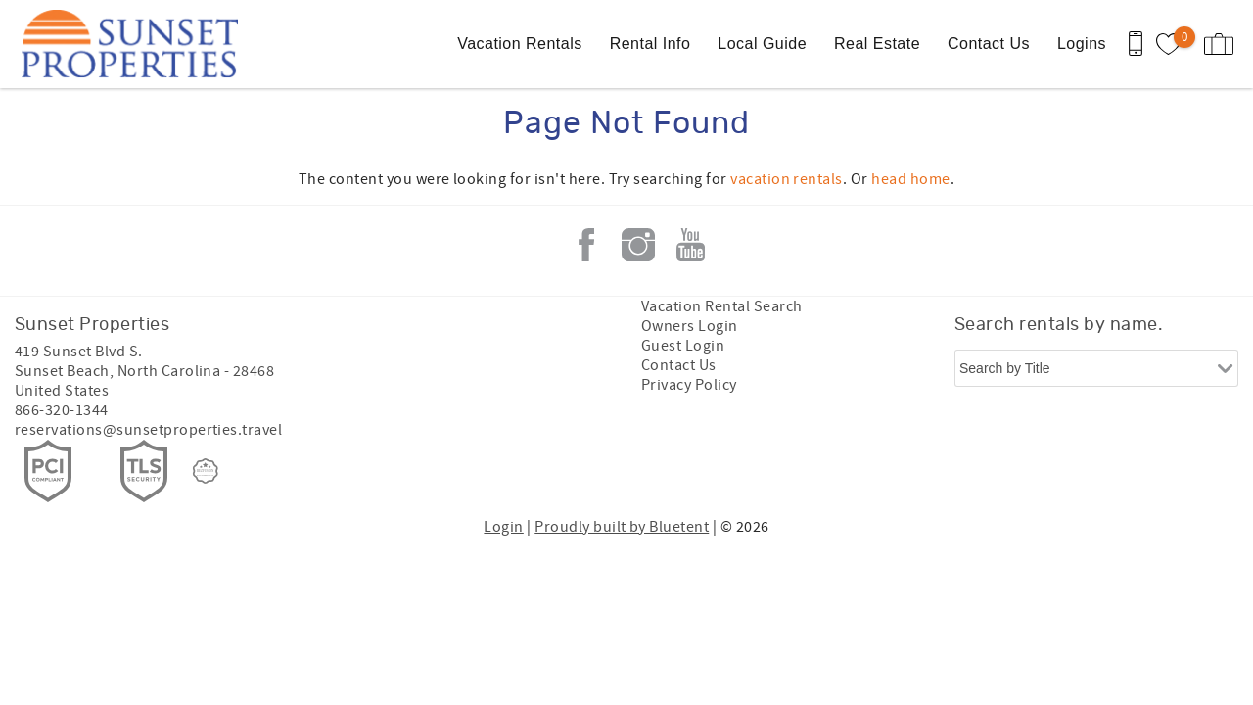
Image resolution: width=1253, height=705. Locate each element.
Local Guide (762, 43)
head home (910, 179)
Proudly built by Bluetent (621, 527)
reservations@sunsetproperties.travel (148, 430)
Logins (1081, 43)
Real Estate (877, 43)
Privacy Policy (689, 385)
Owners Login (689, 326)
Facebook (586, 244)
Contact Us (989, 43)
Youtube (690, 244)
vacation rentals (786, 179)
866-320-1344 (62, 410)
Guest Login (682, 345)
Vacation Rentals (519, 43)
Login (503, 527)
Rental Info (650, 43)
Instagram (638, 244)
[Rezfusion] (205, 471)
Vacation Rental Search (722, 306)
